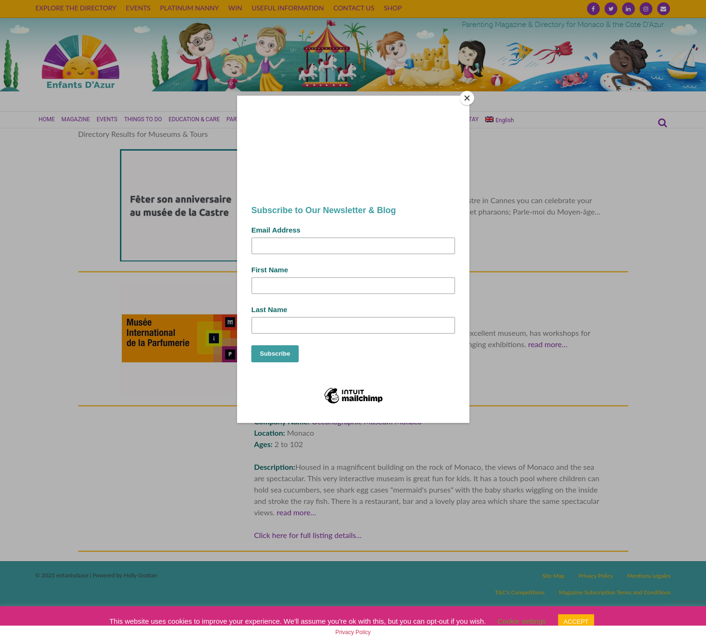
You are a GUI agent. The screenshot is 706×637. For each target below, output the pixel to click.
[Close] (467, 98)
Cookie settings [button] (521, 621)
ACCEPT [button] (576, 621)
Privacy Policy (353, 632)
